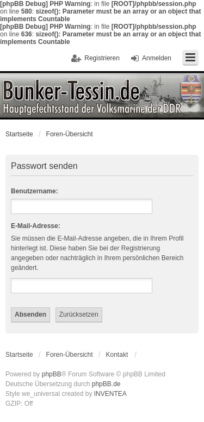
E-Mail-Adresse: (35, 226)
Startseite (19, 134)
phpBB (51, 374)
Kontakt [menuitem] (117, 354)
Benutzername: (34, 191)
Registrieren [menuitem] (102, 58)
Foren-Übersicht (69, 134)
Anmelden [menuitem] (156, 58)
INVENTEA (110, 394)
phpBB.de (106, 384)
